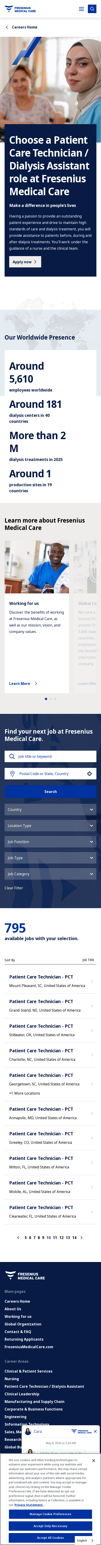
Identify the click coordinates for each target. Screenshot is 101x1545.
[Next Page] (82, 1225)
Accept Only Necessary (51, 1526)
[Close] (94, 1461)
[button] (89, 760)
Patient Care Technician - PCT (41, 964)
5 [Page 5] (26, 1224)
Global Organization (23, 1311)
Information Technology (27, 1411)
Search (50, 778)
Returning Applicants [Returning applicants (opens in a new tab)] (24, 1326)
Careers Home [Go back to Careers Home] (21, 27)
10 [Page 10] (48, 1224)
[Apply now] (25, 261)
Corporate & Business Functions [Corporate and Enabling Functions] (34, 1396)
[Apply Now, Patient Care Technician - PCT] (92, 969)
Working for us (18, 1303)
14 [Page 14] (74, 1224)
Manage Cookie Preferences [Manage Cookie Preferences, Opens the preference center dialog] (50, 1514)
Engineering (15, 1403)
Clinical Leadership (22, 1381)
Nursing (12, 1365)
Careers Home (17, 1288)
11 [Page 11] (55, 1224)
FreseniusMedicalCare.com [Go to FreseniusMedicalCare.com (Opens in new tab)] (29, 1333)
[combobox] (51, 761)
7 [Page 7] (34, 1224)
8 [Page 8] (39, 1224)
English (82, 1540)
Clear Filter (14, 875)
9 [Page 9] (43, 1224)
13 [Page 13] (68, 1224)
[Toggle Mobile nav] (81, 9)
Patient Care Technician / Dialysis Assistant (44, 1373)
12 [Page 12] (61, 1224)
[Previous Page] (19, 1225)
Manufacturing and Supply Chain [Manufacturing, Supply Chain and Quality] (34, 1388)
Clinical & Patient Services (28, 1358)
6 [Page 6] (30, 1224)
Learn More (23, 670)
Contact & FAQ (18, 1318)
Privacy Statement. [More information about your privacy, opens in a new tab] (28, 1505)
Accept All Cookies (50, 1538)
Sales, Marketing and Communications (39, 1419)
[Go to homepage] (20, 9)
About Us (13, 1296)
